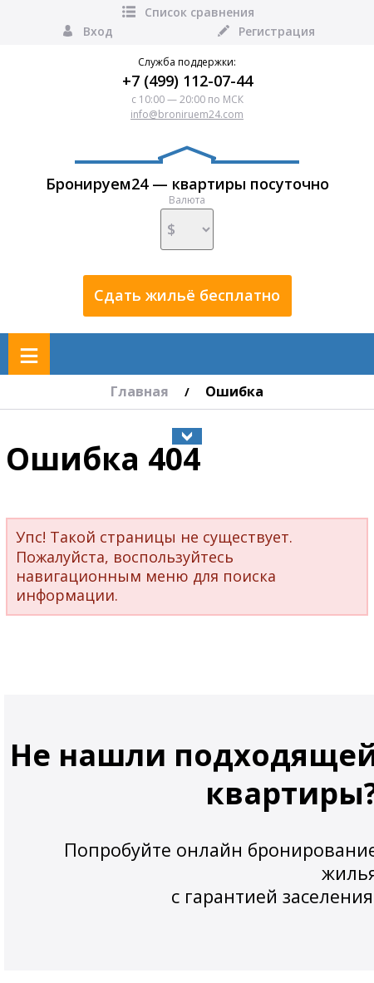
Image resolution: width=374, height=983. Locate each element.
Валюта (187, 222)
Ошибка (234, 391)
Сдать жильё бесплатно (187, 295)
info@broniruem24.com (187, 114)
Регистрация (264, 31)
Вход (86, 31)
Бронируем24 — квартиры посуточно (187, 169)
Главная (140, 391)
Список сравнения (187, 12)
